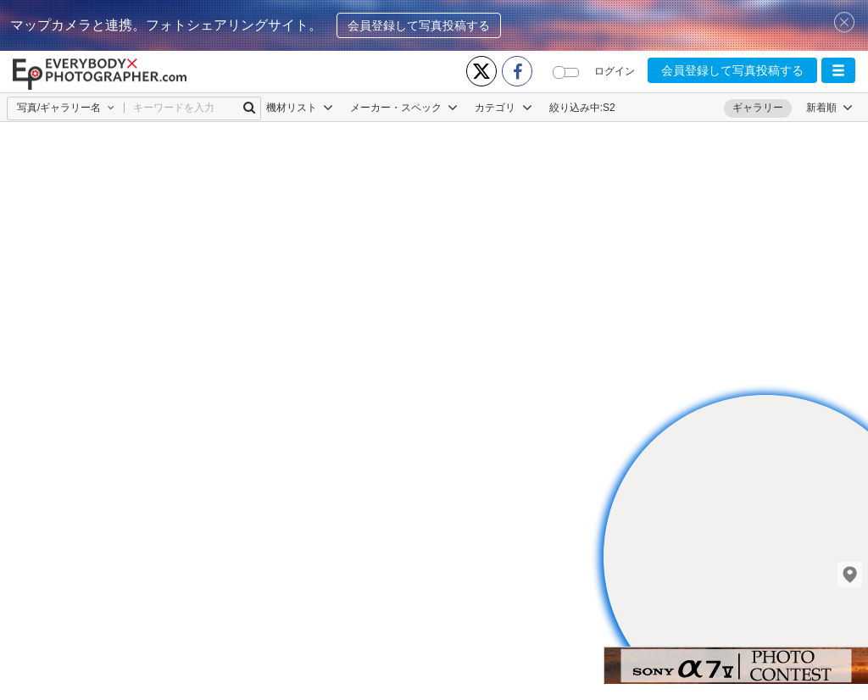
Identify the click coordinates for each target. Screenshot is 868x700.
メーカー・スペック (404, 107)
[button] (838, 70)
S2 (609, 108)
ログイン (614, 71)
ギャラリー (757, 108)
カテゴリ (503, 107)
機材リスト (299, 107)
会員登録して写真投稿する (419, 25)
